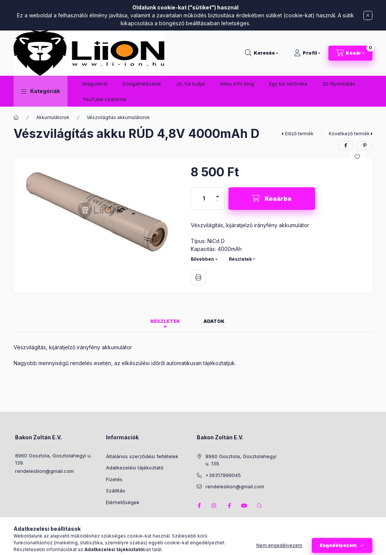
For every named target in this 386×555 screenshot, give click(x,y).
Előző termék (299, 133)
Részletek (240, 259)
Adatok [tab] (214, 321)
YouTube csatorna (104, 99)
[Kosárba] (271, 198)
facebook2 (229, 505)
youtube (244, 505)
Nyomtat (198, 277)
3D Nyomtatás (338, 84)
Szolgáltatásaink (142, 84)
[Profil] (307, 53)
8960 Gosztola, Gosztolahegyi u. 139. (53, 459)
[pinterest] (364, 145)
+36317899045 (223, 475)
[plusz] (217, 193)
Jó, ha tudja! (190, 84)
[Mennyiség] (204, 198)
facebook (199, 505)
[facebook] (345, 145)
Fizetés (114, 479)
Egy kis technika (288, 84)
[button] (40, 91)
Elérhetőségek (122, 502)
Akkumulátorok (52, 117)
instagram (214, 505)
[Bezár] (367, 15)
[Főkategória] (16, 117)
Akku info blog (237, 84)
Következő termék (349, 133)
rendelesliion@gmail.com (44, 471)
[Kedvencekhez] (357, 156)
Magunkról (95, 84)
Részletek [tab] (165, 321)
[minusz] (217, 204)
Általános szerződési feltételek (142, 456)
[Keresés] (261, 53)
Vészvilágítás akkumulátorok (118, 117)
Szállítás (115, 491)
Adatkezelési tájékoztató (135, 468)
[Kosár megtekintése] (350, 53)
